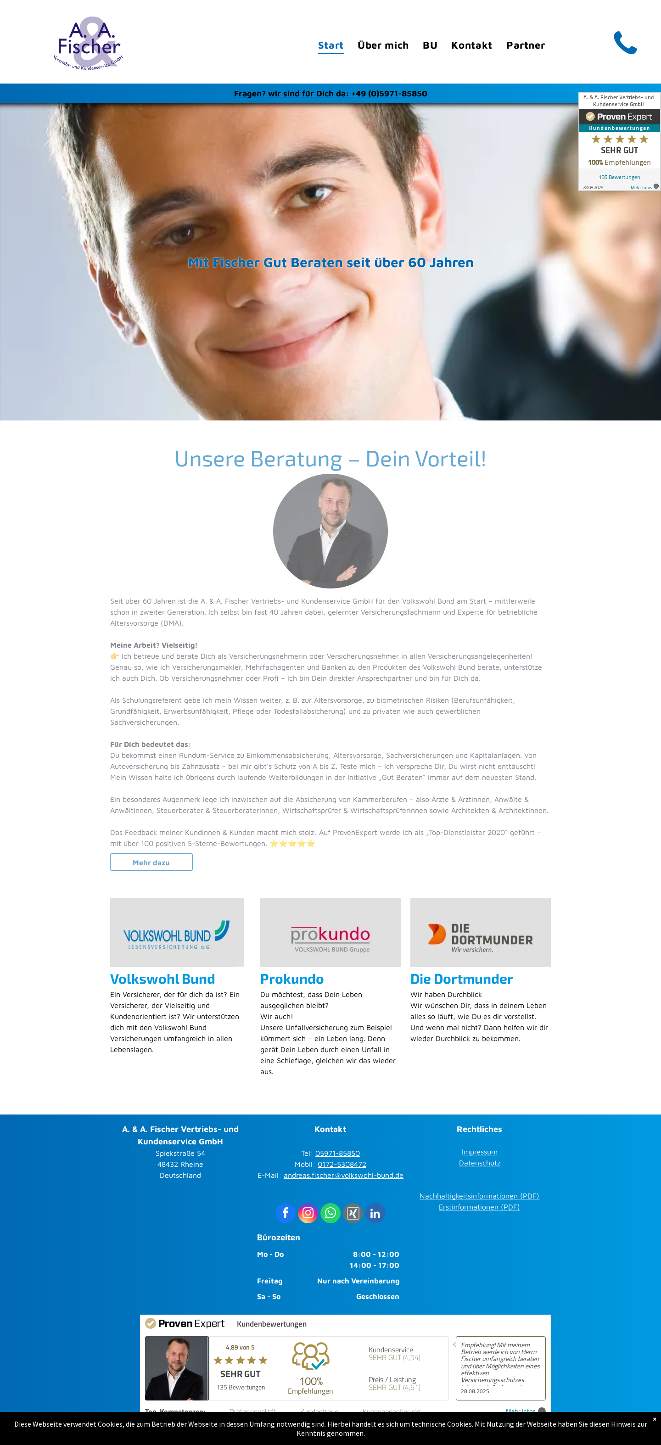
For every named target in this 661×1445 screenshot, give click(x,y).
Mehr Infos (526, 1411)
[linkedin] (375, 1214)
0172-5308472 (342, 1164)
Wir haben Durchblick (446, 994)
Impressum (480, 1152)
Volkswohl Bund (162, 978)
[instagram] (308, 1214)
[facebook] (285, 1214)
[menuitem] (331, 45)
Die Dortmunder (461, 978)
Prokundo (292, 978)
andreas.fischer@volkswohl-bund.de (343, 1175)
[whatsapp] (330, 1214)
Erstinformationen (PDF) (479, 1207)
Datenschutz (479, 1163)
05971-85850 (337, 1153)
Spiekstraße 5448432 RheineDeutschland (180, 1164)
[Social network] (353, 1214)
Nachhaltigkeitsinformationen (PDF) (479, 1196)
